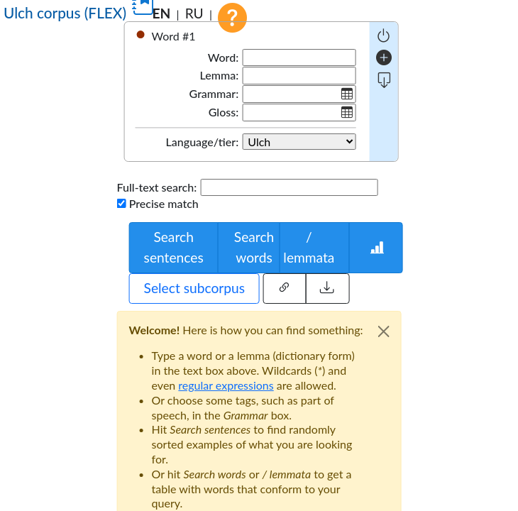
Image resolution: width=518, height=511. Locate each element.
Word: (223, 57)
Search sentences (174, 247)
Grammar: (214, 93)
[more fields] (384, 80)
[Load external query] (327, 288)
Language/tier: (202, 141)
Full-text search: (157, 187)
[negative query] (383, 36)
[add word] (384, 58)
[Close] (383, 331)
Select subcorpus (194, 288)
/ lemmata (308, 247)
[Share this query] (284, 288)
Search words (254, 247)
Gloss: (223, 112)
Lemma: (219, 75)
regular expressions (225, 385)
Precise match (164, 203)
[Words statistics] (375, 247)
